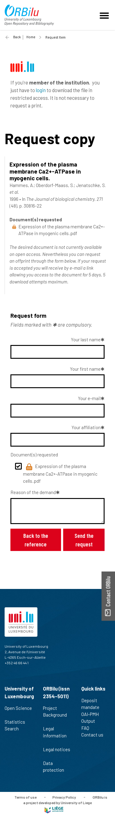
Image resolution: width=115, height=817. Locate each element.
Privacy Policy (64, 797)
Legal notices (56, 753)
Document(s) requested (34, 454)
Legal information (55, 735)
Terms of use (25, 797)
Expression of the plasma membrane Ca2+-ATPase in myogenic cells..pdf (60, 473)
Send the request (84, 540)
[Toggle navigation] (105, 15)
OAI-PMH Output (90, 717)
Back (17, 37)
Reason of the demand (33, 492)
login (41, 90)
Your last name (86, 339)
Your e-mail (89, 398)
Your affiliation (86, 427)
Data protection (56, 766)
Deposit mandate (93, 704)
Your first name (85, 369)
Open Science (18, 711)
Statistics (17, 722)
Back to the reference (35, 540)
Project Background (55, 714)
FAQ (87, 728)
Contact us (95, 734)
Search (14, 728)
